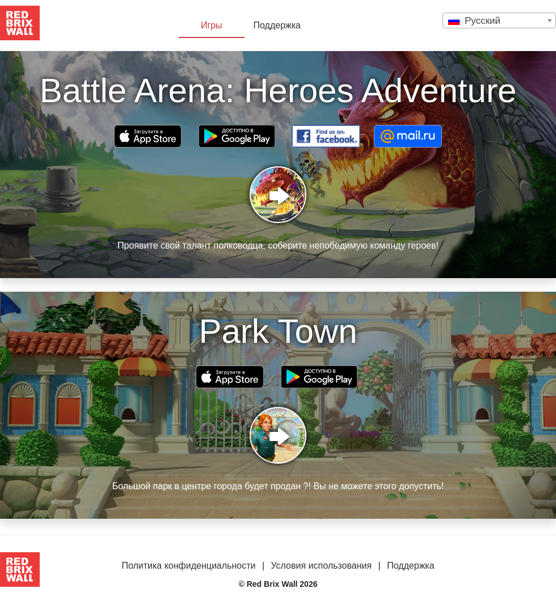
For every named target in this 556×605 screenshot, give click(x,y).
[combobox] (499, 20)
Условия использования (321, 565)
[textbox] (499, 20)
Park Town (278, 331)
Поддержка (277, 25)
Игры (211, 25)
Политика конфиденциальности (188, 565)
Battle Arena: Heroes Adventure (278, 91)
